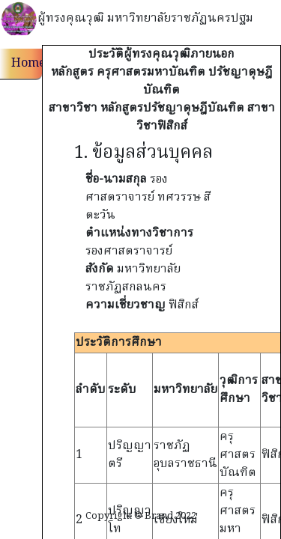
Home (26, 63)
